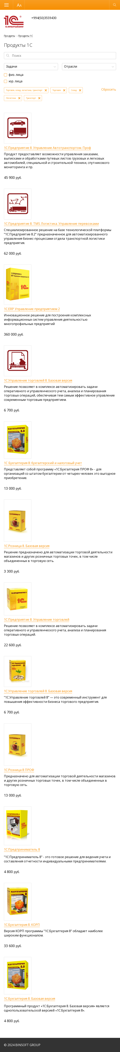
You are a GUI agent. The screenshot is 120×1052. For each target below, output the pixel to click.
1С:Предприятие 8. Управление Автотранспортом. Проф (47, 148)
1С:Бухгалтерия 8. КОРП (22, 925)
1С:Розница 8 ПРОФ (19, 770)
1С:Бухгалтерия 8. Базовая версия (29, 998)
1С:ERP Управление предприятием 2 (32, 309)
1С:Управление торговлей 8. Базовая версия (38, 380)
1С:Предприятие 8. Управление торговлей (36, 619)
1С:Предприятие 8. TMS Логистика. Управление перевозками (51, 223)
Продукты (9, 36)
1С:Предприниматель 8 (22, 849)
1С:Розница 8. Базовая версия (26, 546)
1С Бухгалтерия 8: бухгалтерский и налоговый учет (43, 463)
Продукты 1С (25, 36)
